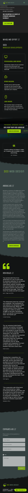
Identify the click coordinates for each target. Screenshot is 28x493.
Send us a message (14, 131)
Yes (4, 454)
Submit (21, 468)
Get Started (7, 23)
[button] (20, 490)
